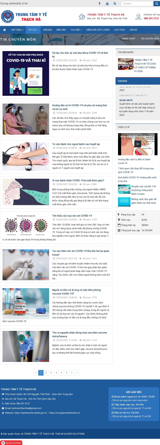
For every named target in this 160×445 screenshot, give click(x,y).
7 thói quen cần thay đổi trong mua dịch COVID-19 (136, 170)
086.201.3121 (151, 18)
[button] (137, 144)
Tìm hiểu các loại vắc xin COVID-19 (72, 215)
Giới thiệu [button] (17, 31)
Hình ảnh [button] (61, 30)
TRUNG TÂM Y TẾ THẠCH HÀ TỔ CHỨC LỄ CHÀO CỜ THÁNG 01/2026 (145, 66)
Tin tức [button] (33, 31)
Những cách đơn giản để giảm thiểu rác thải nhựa (143, 201)
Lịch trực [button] (119, 30)
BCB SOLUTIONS (76, 433)
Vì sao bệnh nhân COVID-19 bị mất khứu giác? (78, 180)
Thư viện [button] (76, 31)
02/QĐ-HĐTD (126, 102)
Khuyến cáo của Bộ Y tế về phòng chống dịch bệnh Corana (143, 190)
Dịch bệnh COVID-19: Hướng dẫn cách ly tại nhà (137, 179)
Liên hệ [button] (133, 30)
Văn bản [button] (47, 30)
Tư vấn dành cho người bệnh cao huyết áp (76, 144)
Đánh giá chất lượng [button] (98, 30)
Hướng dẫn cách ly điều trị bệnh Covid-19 (134, 161)
